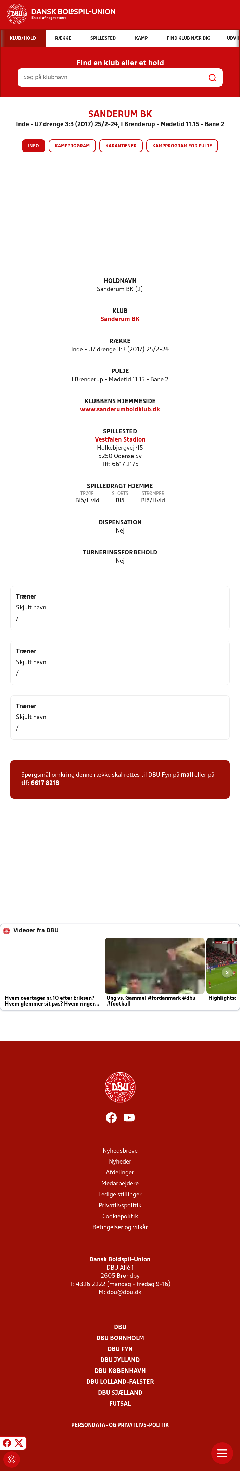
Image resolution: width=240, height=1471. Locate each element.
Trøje (87, 493)
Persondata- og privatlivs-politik (120, 1425)
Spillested (120, 432)
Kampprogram (72, 146)
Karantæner (121, 146)
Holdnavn (120, 281)
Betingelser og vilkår (120, 1228)
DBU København (120, 1371)
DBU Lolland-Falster (120, 1382)
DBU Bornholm (120, 1338)
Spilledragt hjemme (120, 486)
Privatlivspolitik (120, 1206)
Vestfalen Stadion (120, 440)
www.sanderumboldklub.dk (120, 410)
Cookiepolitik (120, 1217)
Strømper (153, 493)
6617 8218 (45, 783)
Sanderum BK (120, 320)
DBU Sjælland (120, 1393)
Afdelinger (120, 1173)
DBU (120, 1327)
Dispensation (120, 523)
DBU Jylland (120, 1360)
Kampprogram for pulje (182, 146)
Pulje (120, 372)
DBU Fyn (120, 1349)
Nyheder (120, 1162)
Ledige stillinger (120, 1195)
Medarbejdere (120, 1184)
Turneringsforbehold (120, 553)
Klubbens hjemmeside (120, 402)
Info (33, 146)
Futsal (120, 1404)
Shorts (120, 493)
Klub (120, 311)
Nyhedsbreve (120, 1151)
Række (120, 341)
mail (187, 775)
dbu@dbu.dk (124, 1293)
